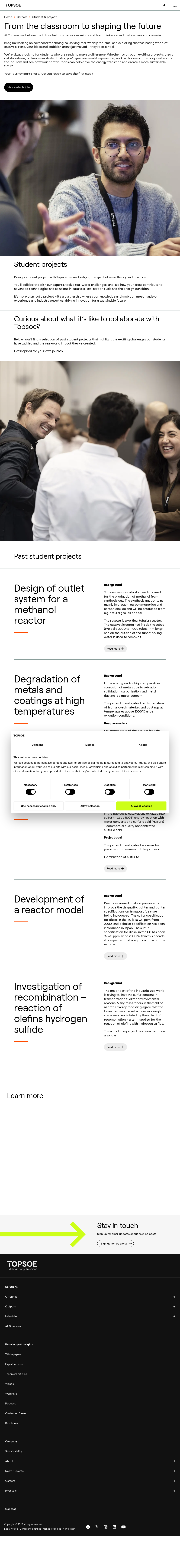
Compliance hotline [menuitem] (30, 1537)
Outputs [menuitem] (10, 1315)
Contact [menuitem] (10, 1517)
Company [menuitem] (11, 1450)
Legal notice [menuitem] (11, 1537)
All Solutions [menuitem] (13, 1334)
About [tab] (143, 744)
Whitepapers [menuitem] (13, 1363)
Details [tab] (90, 744)
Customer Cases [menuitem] (15, 1422)
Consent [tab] (37, 744)
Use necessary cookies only (38, 805)
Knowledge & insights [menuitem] (19, 1353)
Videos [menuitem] (9, 1392)
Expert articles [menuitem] (14, 1372)
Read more (114, 650)
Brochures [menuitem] (11, 1431)
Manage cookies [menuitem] (52, 1537)
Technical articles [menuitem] (16, 1382)
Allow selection (89, 805)
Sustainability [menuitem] (13, 1460)
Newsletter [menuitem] (69, 1537)
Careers (22, 16)
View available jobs (19, 87)
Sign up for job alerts (114, 1252)
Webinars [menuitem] (11, 1402)
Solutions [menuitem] (11, 1295)
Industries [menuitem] (11, 1325)
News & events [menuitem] (14, 1479)
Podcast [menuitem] (10, 1412)
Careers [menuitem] (10, 1489)
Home (8, 16)
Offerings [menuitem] (11, 1305)
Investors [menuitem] (11, 1499)
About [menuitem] (9, 1469)
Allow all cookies (141, 805)
